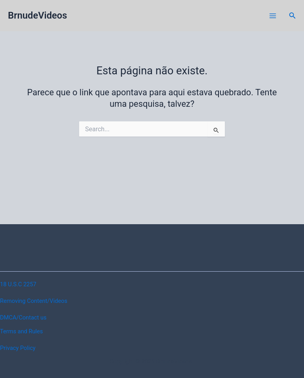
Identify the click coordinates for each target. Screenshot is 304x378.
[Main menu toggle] (272, 16)
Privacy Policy (18, 348)
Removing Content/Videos (33, 300)
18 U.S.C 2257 (18, 284)
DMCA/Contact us (23, 317)
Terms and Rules (21, 331)
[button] (292, 16)
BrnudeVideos (37, 15)
